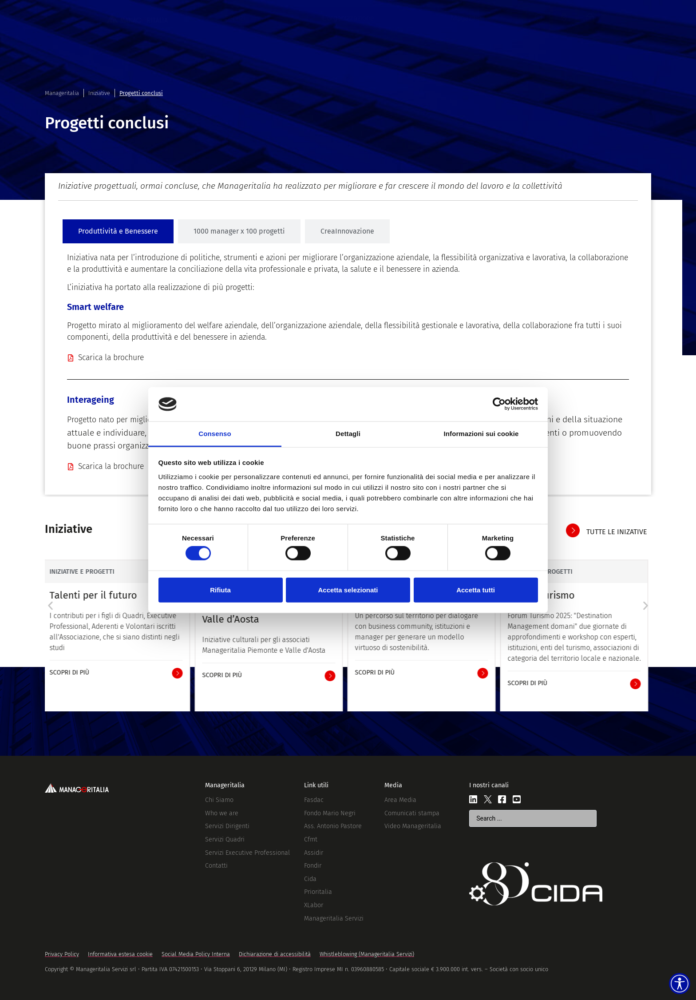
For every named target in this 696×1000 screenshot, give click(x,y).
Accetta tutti (475, 589)
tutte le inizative (616, 532)
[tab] (118, 231)
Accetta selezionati (348, 589)
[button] (50, 605)
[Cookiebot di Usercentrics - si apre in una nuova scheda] (499, 404)
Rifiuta (220, 589)
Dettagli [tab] (348, 433)
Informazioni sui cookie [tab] (481, 433)
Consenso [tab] (214, 433)
